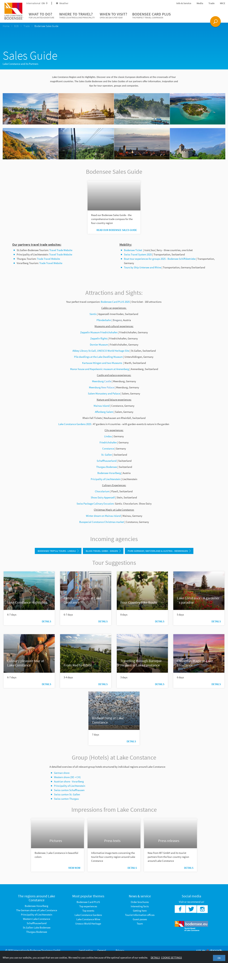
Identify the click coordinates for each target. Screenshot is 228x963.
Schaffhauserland (107, 460)
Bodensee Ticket (133, 250)
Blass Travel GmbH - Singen (103, 551)
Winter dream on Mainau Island (103, 515)
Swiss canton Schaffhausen (69, 790)
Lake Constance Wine (88, 919)
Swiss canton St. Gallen (67, 794)
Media (200, 3)
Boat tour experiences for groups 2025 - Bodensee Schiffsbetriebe (160, 258)
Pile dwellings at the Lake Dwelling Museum (98, 356)
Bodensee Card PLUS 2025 (115, 301)
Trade (211, 3)
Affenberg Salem (104, 412)
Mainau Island (101, 405)
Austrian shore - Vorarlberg (69, 781)
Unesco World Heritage (88, 923)
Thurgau (101, 467)
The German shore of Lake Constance (36, 910)
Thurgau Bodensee (36, 932)
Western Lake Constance (36, 919)
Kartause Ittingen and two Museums (102, 363)
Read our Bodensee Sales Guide (117, 230)
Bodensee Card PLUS (151, 15)
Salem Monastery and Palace (104, 393)
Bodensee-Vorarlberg (109, 473)
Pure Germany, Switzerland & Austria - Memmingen (159, 551)
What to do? (41, 15)
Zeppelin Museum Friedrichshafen (98, 332)
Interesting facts (140, 906)
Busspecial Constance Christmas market (101, 522)
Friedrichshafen (108, 442)
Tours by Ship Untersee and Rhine (142, 267)
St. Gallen (106, 454)
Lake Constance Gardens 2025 (74, 424)
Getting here (140, 910)
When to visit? (113, 15)
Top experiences (88, 906)
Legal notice (86, 950)
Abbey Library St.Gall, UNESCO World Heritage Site (100, 350)
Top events (88, 910)
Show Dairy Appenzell (103, 497)
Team (140, 923)
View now (74, 867)
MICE (222, 3)
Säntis (93, 314)
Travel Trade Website (60, 250)
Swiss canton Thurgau (66, 798)
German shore (61, 773)
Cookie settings (171, 957)
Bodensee (111, 467)
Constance (108, 448)
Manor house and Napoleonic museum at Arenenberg (100, 369)
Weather (62, 3)
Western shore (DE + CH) (67, 777)
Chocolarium (102, 491)
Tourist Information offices (139, 915)
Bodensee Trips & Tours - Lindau (58, 551)
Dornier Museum (99, 344)
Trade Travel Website (48, 258)
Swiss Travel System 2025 (138, 254)
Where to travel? (77, 15)
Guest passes (140, 919)
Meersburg (98, 381)
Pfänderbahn (104, 320)
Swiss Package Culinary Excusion (95, 503)
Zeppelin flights (98, 338)
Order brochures (140, 902)
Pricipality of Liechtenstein (106, 479)
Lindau (108, 436)
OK (219, 958)
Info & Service (183, 3)
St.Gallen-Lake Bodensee (36, 927)
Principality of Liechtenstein (69, 785)
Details (46, 621)
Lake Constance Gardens (88, 915)
